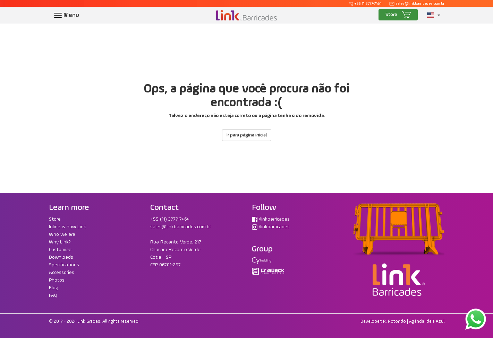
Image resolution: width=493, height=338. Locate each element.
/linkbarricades (271, 219)
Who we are (62, 234)
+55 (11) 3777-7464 (169, 219)
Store (398, 14)
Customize (60, 249)
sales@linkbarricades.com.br (416, 4)
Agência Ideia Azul (426, 321)
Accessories (61, 272)
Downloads (61, 257)
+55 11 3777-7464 (365, 4)
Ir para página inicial (247, 135)
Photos (57, 280)
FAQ (53, 295)
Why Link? (60, 242)
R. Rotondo (394, 321)
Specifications (64, 265)
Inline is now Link (67, 226)
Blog (53, 287)
